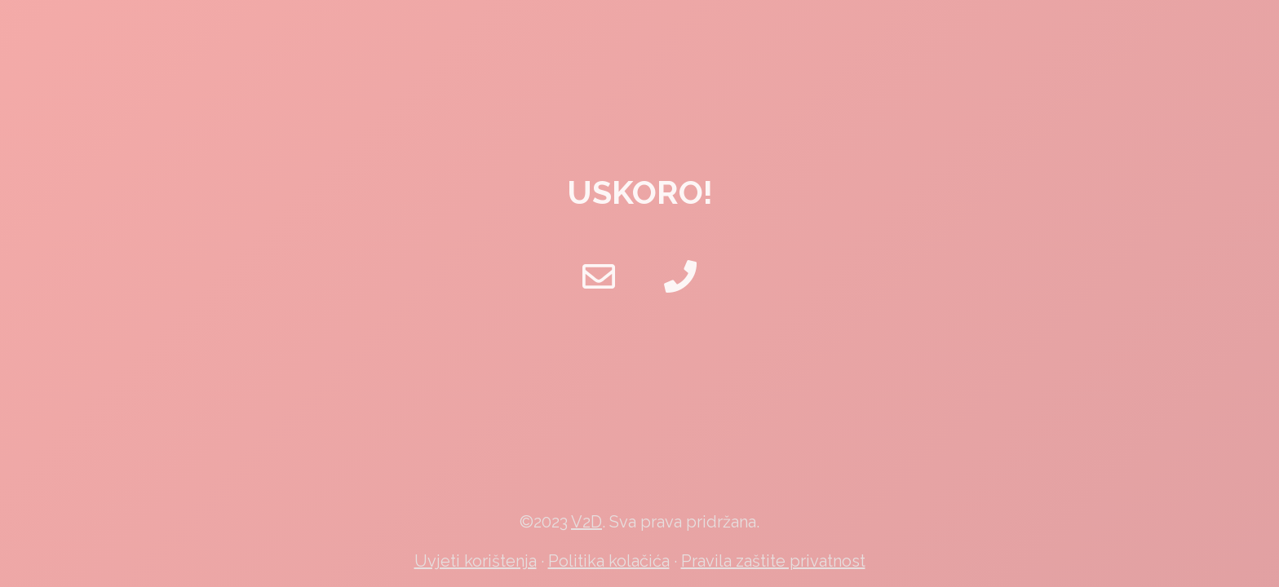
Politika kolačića (609, 561)
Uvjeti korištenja (475, 561)
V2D (586, 522)
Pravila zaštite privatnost (773, 561)
